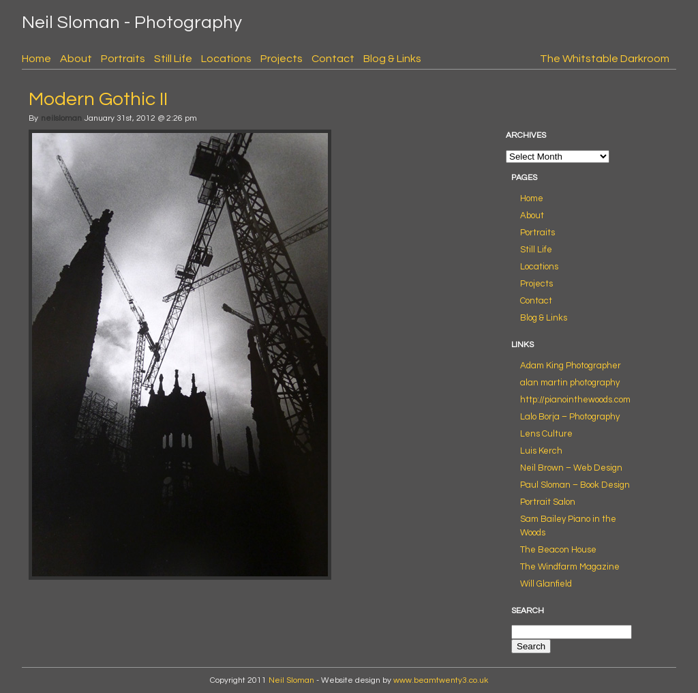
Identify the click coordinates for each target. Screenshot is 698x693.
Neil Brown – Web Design (571, 468)
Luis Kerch (541, 451)
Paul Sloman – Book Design (575, 485)
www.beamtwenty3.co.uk (440, 680)
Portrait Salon (547, 502)
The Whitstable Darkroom (604, 58)
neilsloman (61, 118)
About (76, 58)
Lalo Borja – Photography (570, 417)
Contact (333, 58)
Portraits (123, 58)
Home (36, 58)
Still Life (173, 58)
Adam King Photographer (570, 365)
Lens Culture (546, 434)
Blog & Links (392, 58)
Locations (226, 58)
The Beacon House (558, 550)
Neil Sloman (291, 680)
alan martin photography (570, 382)
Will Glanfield (546, 584)
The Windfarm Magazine (570, 567)
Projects (281, 58)
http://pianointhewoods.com (575, 399)
